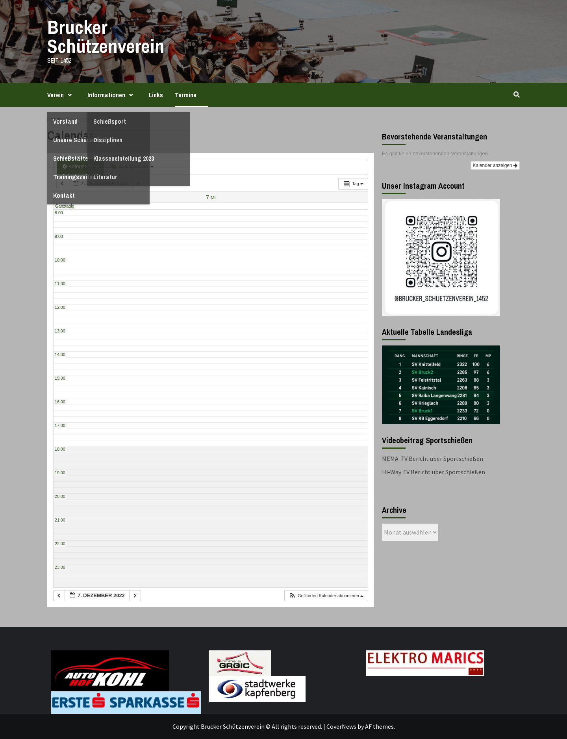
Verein (61, 95)
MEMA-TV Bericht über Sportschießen (432, 458)
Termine (185, 95)
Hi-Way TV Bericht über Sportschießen (433, 472)
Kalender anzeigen (495, 165)
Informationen (112, 95)
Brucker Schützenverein (106, 36)
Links (156, 95)
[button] (326, 595)
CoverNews (341, 726)
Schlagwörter (132, 166)
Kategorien (80, 166)
